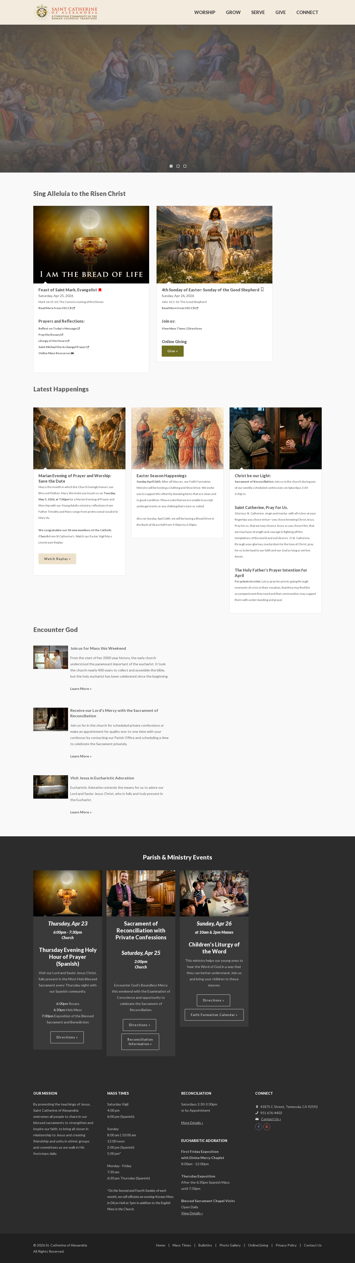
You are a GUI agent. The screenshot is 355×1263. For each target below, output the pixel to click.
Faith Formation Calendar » (214, 1015)
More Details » (192, 1123)
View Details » (192, 1213)
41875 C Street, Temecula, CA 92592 (286, 1107)
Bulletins (205, 1245)
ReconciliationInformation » (140, 1041)
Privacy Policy (286, 1245)
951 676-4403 (271, 1113)
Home (160, 1245)
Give (280, 12)
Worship (204, 12)
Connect (307, 12)
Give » (172, 351)
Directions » (67, 1037)
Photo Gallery (230, 1245)
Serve (258, 12)
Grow (233, 12)
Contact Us (313, 1245)
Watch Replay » (57, 559)
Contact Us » (271, 1119)
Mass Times (182, 1245)
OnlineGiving (258, 1245)
